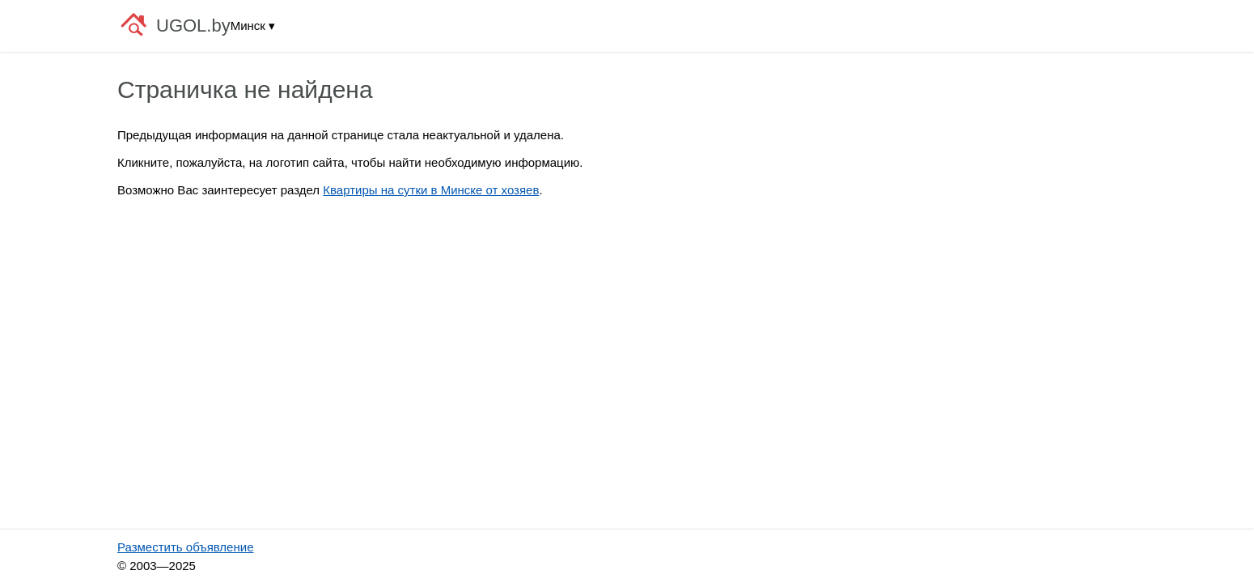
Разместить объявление (185, 547)
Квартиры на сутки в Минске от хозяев (431, 190)
